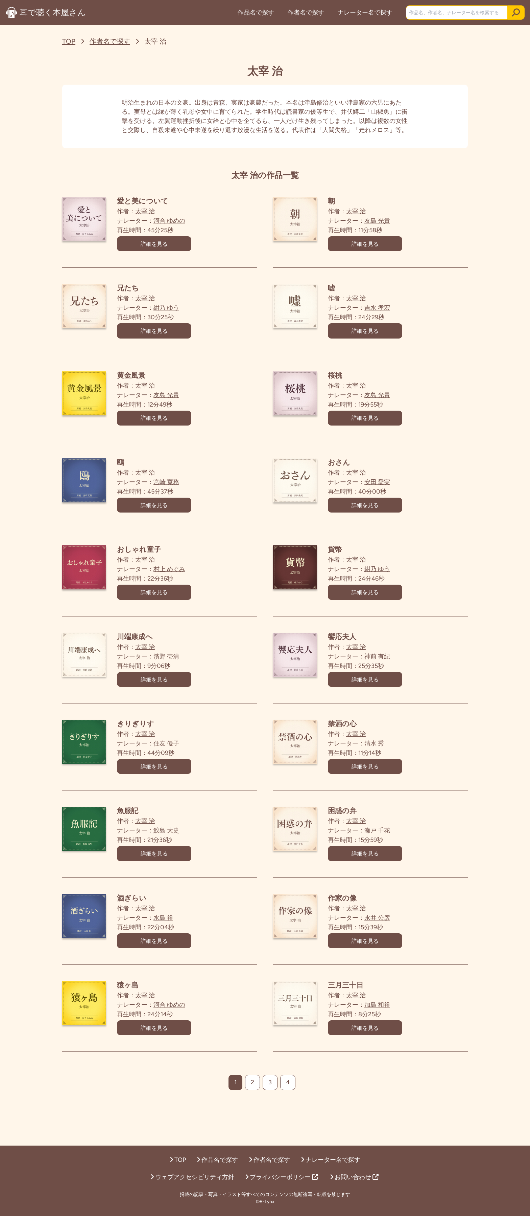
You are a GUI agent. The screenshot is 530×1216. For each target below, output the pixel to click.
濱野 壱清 (180, 672)
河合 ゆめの (183, 220)
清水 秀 (387, 763)
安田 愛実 (391, 492)
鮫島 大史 (180, 853)
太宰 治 (158, 211)
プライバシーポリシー (281, 1177)
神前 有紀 (391, 672)
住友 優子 (180, 763)
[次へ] (307, 1115)
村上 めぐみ (183, 582)
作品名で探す (255, 12)
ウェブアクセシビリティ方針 (192, 1177)
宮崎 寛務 (180, 492)
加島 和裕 (391, 1034)
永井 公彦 (391, 944)
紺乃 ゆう (180, 311)
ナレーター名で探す (364, 12)
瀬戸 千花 (391, 853)
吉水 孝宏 (391, 311)
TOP (68, 41)
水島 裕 (177, 944)
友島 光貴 (391, 220)
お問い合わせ (354, 1177)
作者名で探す (305, 12)
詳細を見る (167, 245)
